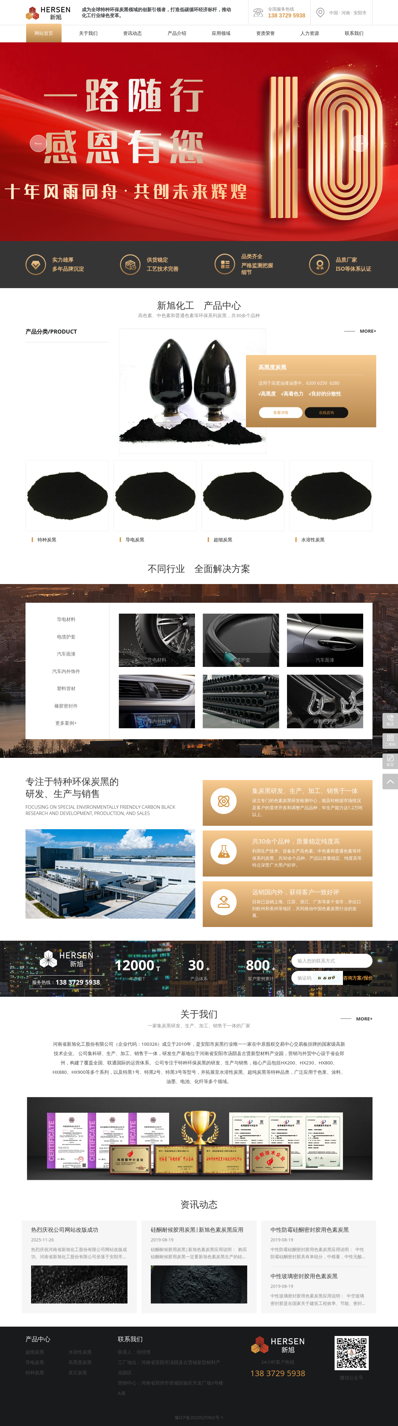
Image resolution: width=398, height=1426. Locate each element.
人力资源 (309, 33)
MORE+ (368, 331)
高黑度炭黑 (80, 1362)
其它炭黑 (77, 1372)
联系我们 (354, 33)
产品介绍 (177, 33)
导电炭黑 (34, 1362)
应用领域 (221, 33)
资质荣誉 (265, 33)
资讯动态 (132, 33)
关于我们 (88, 33)
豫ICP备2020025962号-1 (199, 1417)
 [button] (39, 143)
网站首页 (44, 33)
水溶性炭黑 (80, 1352)
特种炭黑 (34, 1372)
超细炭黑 (34, 1352)
